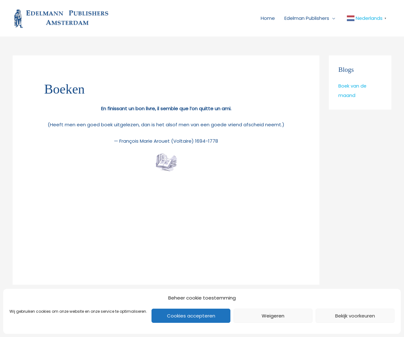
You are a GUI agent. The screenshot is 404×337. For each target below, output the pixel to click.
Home (268, 19)
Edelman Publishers (306, 19)
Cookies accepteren (191, 315)
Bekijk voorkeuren (355, 315)
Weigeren (273, 315)
